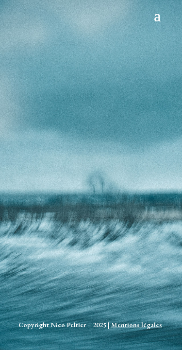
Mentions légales (136, 324)
